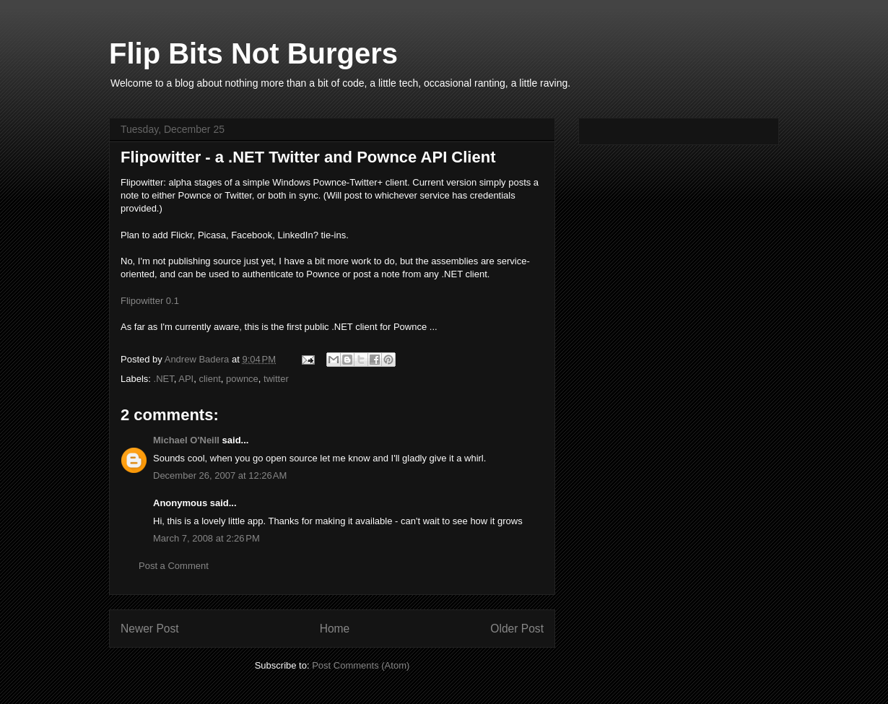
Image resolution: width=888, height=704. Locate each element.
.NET (164, 378)
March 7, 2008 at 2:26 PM (206, 538)
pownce (242, 378)
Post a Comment (174, 565)
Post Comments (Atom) (360, 665)
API (185, 378)
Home (335, 628)
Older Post (517, 628)
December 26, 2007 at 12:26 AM (220, 475)
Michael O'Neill (186, 440)
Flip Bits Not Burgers (253, 53)
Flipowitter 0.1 (150, 300)
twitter (276, 378)
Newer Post (150, 628)
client (209, 378)
